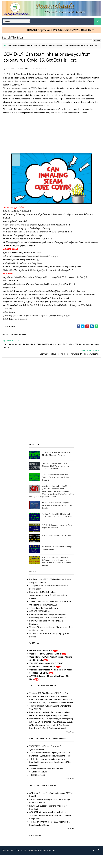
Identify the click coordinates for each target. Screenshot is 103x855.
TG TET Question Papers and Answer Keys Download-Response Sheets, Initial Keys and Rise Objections (50, 762)
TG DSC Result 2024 (37, 775)
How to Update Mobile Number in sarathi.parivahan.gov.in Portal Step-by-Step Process (48, 595)
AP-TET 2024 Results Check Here (56, 536)
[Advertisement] (51, 133)
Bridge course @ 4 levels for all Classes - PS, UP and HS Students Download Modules (56, 466)
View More (70, 732)
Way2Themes (17, 850)
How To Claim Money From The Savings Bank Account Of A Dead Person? (56, 477)
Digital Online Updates (45, 850)
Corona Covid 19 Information (19, 45)
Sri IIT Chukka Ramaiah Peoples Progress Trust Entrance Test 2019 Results (57, 505)
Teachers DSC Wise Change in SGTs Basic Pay (48, 693)
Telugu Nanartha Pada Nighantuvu (43, 608)
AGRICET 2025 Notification (40, 611)
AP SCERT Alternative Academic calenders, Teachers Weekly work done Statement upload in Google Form (50, 815)
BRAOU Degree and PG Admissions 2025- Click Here (66, 30)
